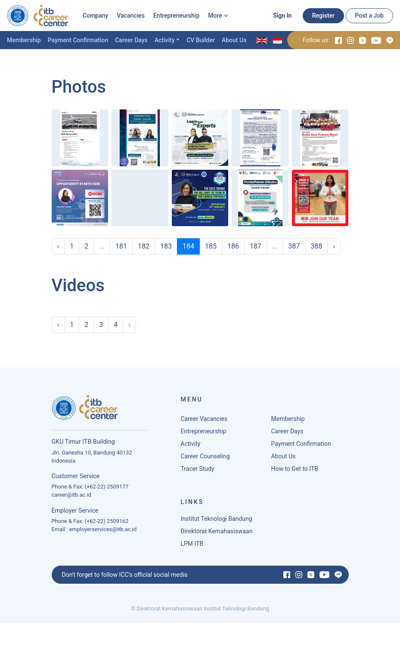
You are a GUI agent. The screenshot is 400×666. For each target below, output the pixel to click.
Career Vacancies (204, 421)
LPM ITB (192, 546)
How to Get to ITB (294, 471)
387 (294, 246)
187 (255, 246)
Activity (165, 40)
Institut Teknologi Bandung (216, 521)
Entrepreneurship (176, 15)
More (215, 15)
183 (166, 246)
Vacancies (131, 15)
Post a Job (369, 15)
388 (316, 246)
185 (211, 246)
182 (143, 246)
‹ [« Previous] (58, 246)
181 (121, 246)
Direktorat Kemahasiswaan (217, 533)
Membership (24, 40)
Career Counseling (205, 458)
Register (323, 15)
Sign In (282, 15)
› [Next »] (334, 246)
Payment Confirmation (78, 40)
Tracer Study (197, 471)
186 (233, 246)
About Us (234, 40)
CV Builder (200, 40)
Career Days (131, 40)
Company (95, 15)
